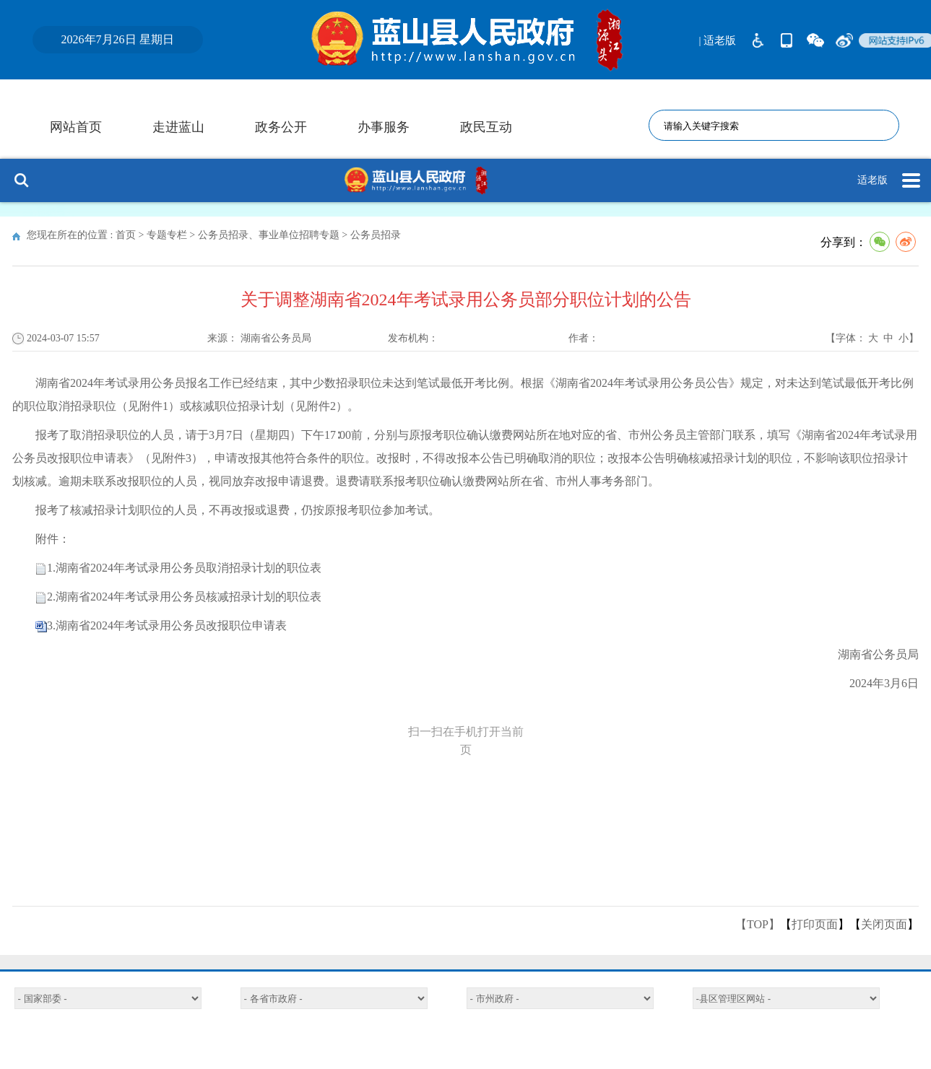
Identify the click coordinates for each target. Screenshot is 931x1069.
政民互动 (486, 127)
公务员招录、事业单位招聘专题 (268, 235)
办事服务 (384, 127)
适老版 (872, 180)
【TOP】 (757, 924)
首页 (126, 235)
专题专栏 (167, 235)
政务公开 (281, 127)
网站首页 (76, 127)
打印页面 (815, 924)
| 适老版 (718, 40)
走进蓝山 (178, 127)
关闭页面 (884, 924)
